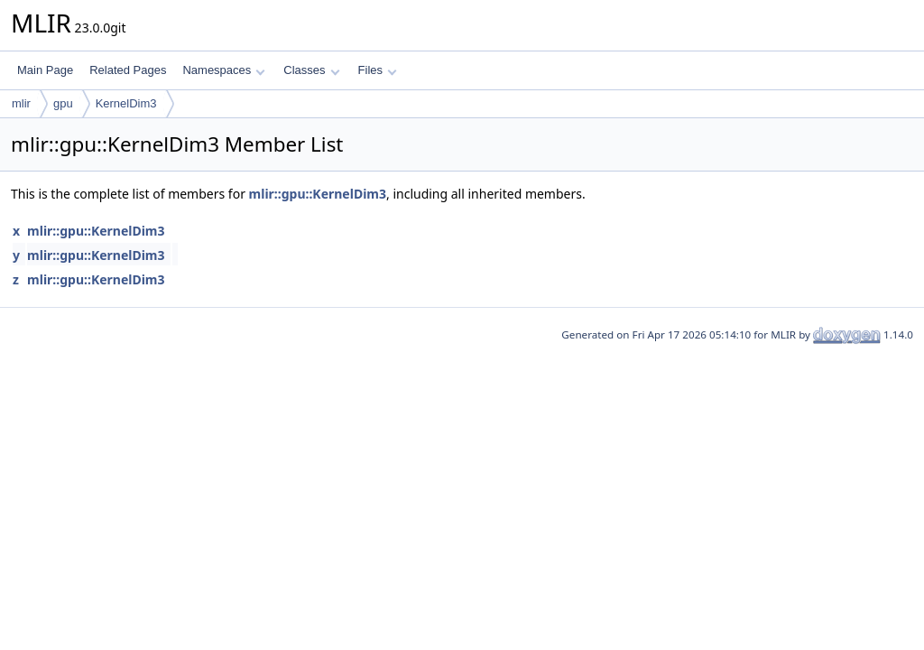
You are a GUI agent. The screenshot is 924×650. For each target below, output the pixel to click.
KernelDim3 (126, 103)
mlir (21, 103)
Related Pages (127, 70)
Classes (311, 70)
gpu (63, 103)
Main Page (45, 70)
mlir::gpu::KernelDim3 (317, 193)
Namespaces (223, 70)
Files (377, 70)
